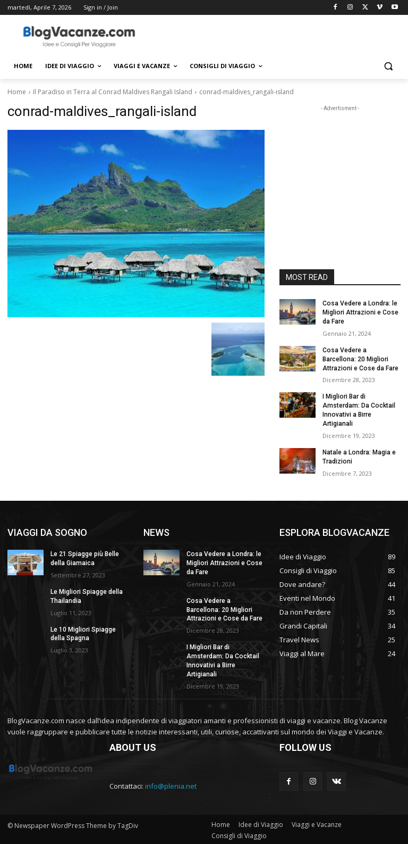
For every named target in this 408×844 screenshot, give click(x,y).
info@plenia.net (171, 784)
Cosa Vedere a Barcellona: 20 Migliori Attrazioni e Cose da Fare (359, 358)
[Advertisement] (276, 36)
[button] (388, 66)
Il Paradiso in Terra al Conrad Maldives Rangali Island (112, 91)
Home (16, 91)
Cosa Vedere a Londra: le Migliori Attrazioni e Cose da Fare (359, 312)
